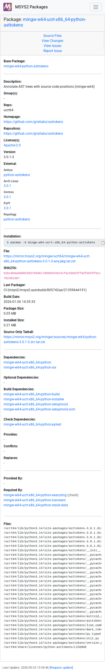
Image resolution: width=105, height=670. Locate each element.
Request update (61, 667)
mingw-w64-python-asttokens (26, 66)
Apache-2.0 (12, 145)
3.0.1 (7, 186)
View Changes (52, 41)
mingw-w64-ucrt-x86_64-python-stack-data (36, 505)
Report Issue (52, 51)
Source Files (52, 36)
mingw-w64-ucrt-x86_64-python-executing (35, 495)
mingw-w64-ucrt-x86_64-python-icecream (35, 500)
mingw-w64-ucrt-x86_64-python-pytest (32, 424)
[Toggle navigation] (96, 7)
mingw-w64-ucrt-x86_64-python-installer (34, 399)
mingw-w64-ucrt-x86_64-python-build (32, 394)
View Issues (52, 46)
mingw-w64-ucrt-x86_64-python (27, 362)
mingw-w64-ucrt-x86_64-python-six (30, 367)
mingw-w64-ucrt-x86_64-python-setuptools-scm (39, 409)
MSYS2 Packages (25, 7)
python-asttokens (17, 175)
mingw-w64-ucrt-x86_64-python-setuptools (36, 404)
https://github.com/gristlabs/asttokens (33, 122)
